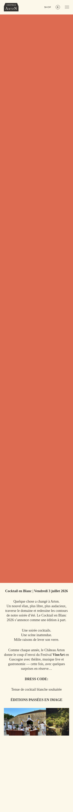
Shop (47, 7)
